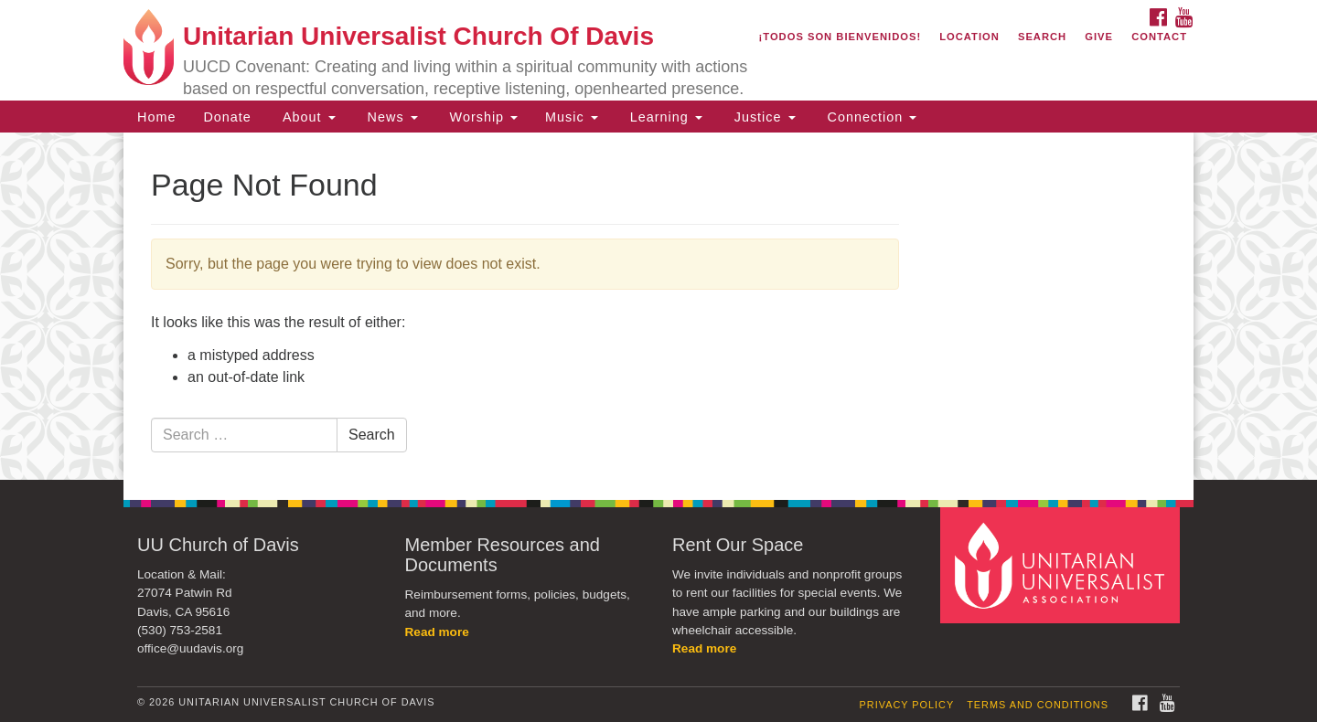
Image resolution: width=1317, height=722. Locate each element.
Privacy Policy (907, 704)
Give (1099, 36)
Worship (482, 117)
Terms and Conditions (1037, 704)
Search (1042, 36)
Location (969, 36)
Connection (870, 117)
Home (156, 117)
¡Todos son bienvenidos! (840, 36)
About (307, 117)
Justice (763, 117)
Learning (664, 117)
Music (571, 117)
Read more (437, 632)
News (390, 117)
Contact (1159, 36)
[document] (658, 306)
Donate (227, 117)
